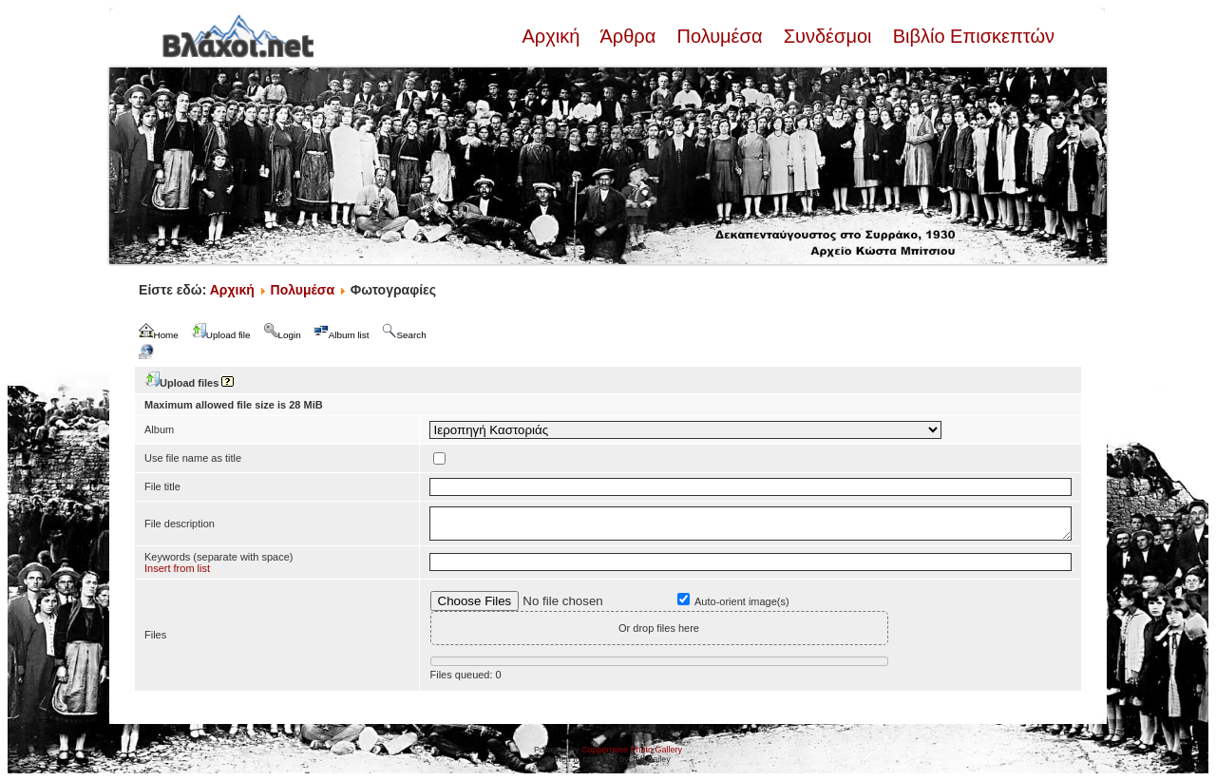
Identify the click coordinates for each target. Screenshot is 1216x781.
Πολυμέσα (720, 36)
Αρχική (553, 36)
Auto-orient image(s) (741, 601)
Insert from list (177, 568)
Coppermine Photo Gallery (631, 749)
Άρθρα (628, 36)
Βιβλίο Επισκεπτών (970, 36)
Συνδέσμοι (827, 36)
